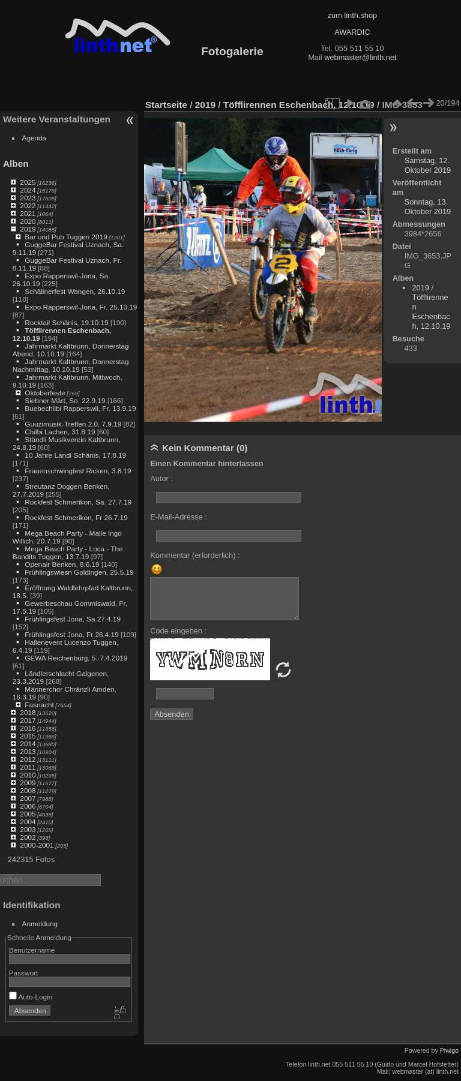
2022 (27, 205)
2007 (27, 798)
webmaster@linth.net (360, 57)
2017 (27, 720)
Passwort (23, 973)
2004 (27, 821)
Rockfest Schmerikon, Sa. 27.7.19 (78, 502)
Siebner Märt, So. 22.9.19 (65, 400)
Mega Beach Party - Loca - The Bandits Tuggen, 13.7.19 (68, 552)
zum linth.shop (353, 15)
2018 (27, 712)
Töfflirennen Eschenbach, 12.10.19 (299, 105)
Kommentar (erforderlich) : (195, 555)
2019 (27, 229)
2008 (27, 790)
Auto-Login (31, 997)
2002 (27, 837)
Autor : (161, 478)
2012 (27, 759)
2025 (27, 182)
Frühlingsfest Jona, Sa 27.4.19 (73, 619)
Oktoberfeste (45, 393)
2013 (27, 751)
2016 (27, 728)
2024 (27, 190)
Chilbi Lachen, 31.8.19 (60, 432)
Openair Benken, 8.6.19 (62, 564)
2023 (27, 198)
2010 (27, 775)
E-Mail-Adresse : (178, 516)
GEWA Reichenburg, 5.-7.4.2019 (76, 658)
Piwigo (449, 1050)
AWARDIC (352, 32)
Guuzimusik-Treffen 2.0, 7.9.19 (73, 424)
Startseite (166, 105)
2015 (27, 736)
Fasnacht (39, 704)
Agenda (34, 138)
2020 (27, 221)
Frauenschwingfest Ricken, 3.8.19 (78, 471)
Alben (16, 163)
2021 (27, 213)
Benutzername (32, 950)
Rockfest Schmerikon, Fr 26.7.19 (76, 517)
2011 (27, 767)
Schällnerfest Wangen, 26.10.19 (75, 291)
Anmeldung (40, 923)
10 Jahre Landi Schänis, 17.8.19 (75, 455)
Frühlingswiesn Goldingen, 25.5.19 (79, 572)
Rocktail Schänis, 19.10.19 (66, 322)
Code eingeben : (178, 630)
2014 (27, 743)
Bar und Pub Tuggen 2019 (66, 237)
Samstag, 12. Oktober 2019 (428, 165)
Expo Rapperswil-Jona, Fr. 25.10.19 (81, 307)
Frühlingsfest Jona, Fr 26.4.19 (71, 634)
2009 (27, 782)
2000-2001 (36, 845)
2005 (27, 814)
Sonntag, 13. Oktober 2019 (428, 206)
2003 (27, 829)
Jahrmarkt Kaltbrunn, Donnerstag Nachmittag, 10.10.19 (71, 365)
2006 (27, 806)
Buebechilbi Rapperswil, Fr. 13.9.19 (80, 408)
